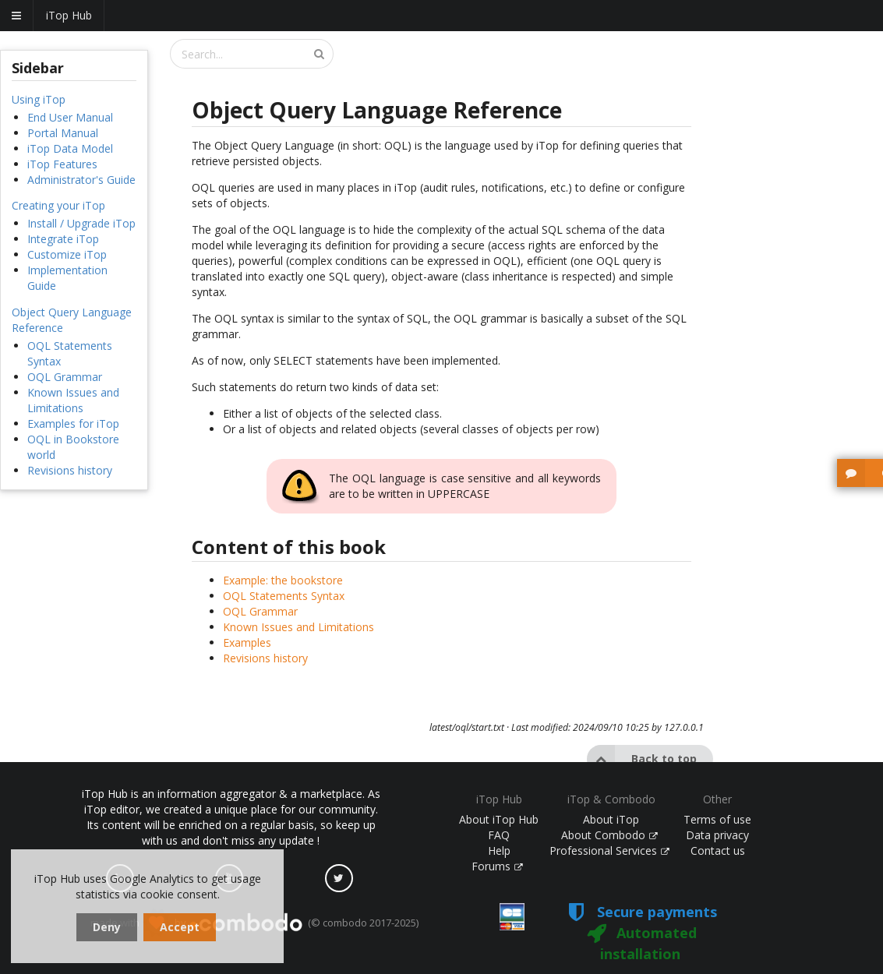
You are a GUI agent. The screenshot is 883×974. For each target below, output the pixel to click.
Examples (247, 642)
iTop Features (62, 164)
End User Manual (70, 117)
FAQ (499, 835)
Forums (497, 866)
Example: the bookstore (283, 580)
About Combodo (609, 835)
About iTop (611, 819)
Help (499, 850)
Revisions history (69, 470)
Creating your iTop (58, 205)
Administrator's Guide (81, 179)
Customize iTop (67, 254)
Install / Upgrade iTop (81, 223)
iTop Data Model (70, 148)
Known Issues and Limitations (73, 400)
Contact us (718, 850)
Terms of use (717, 819)
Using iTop (38, 99)
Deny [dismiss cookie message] (107, 926)
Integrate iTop (63, 238)
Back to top (642, 759)
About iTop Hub (499, 819)
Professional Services (609, 850)
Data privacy (717, 835)
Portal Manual (62, 132)
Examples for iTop (73, 423)
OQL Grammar (64, 376)
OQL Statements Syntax (283, 595)
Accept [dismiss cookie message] (180, 926)
